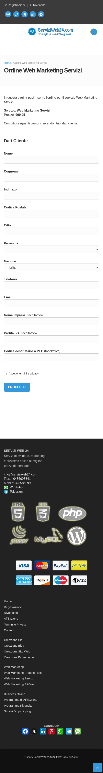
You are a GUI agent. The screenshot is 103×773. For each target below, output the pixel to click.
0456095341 (22, 478)
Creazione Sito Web (17, 651)
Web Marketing (14, 666)
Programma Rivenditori (19, 705)
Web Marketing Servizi (18, 678)
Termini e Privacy (15, 624)
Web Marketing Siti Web (19, 684)
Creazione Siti (13, 640)
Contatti (9, 630)
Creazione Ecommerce (19, 657)
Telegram (13, 491)
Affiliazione (11, 618)
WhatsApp (14, 487)
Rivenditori (38, 5)
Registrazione (15, 5)
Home (7, 62)
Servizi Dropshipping (17, 711)
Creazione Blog (14, 645)
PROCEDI (17, 387)
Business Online (14, 694)
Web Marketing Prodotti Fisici (23, 672)
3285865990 (23, 483)
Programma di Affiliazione (20, 699)
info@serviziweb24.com (20, 474)
